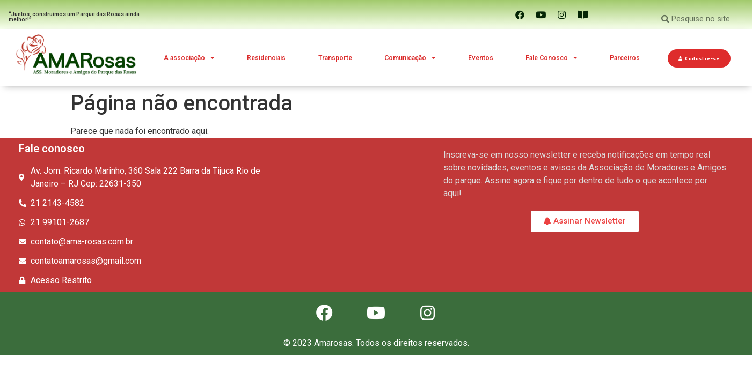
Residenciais (266, 58)
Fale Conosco (551, 57)
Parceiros (625, 58)
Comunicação (410, 57)
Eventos (480, 58)
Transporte (335, 58)
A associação (189, 57)
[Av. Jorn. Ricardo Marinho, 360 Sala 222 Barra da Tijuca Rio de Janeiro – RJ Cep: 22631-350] (368, 190)
